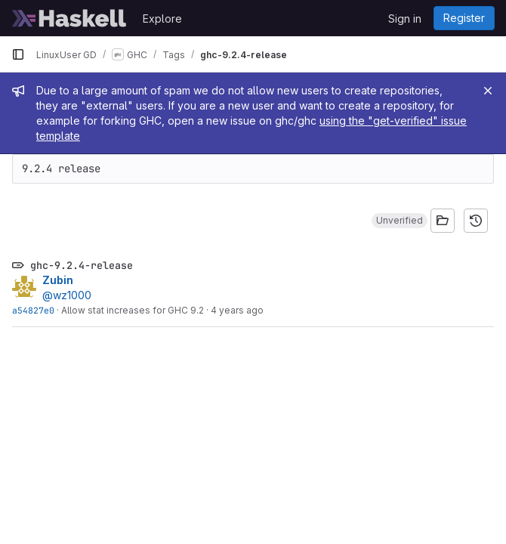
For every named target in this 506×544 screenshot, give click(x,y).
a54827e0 (33, 310)
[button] (399, 220)
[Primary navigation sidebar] (18, 54)
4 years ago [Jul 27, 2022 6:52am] (237, 310)
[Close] (488, 91)
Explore (162, 18)
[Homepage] (69, 18)
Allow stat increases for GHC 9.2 (132, 310)
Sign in (404, 18)
